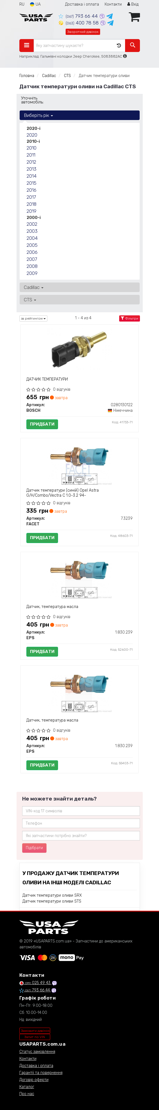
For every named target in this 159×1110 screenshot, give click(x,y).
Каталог (26, 1086)
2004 (32, 238)
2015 (31, 183)
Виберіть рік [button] (38, 115)
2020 (32, 135)
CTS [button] (30, 299)
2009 (32, 273)
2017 (31, 197)
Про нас (26, 1093)
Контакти (113, 4)
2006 (32, 252)
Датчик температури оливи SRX (52, 895)
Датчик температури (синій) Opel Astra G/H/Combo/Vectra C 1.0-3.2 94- (62, 493)
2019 (31, 211)
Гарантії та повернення (41, 1072)
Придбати (42, 424)
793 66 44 (79, 16)
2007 (32, 259)
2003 (32, 231)
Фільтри (129, 318)
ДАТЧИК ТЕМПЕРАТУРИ (47, 379)
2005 (32, 245)
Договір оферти (34, 1079)
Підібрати (34, 848)
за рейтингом (33, 318)
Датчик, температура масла (52, 606)
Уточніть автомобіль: (32, 100)
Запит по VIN (34, 1037)
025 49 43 (35, 982)
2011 (31, 155)
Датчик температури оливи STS (51, 901)
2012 (31, 162)
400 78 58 (79, 23)
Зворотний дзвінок (82, 32)
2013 (31, 169)
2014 (31, 176)
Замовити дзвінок (35, 1031)
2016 (31, 190)
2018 (31, 204)
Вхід (133, 4)
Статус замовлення (37, 1051)
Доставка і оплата (82, 4)
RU (21, 4)
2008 (32, 266)
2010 (31, 148)
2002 (32, 224)
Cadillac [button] (33, 287)
